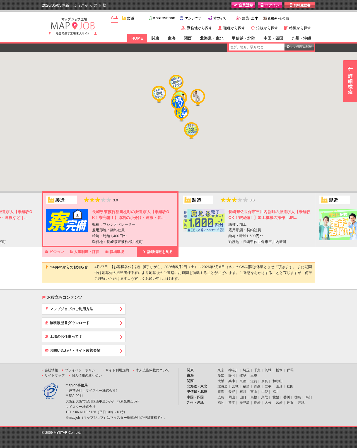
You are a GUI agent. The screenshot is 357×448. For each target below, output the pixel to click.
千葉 (257, 370)
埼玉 (246, 370)
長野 (231, 392)
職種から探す (234, 28)
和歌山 (277, 381)
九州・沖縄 (301, 38)
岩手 (268, 386)
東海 (171, 38)
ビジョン (54, 251)
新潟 (221, 392)
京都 (243, 381)
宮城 (235, 386)
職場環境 (114, 251)
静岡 (231, 375)
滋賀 (253, 381)
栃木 (279, 370)
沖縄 (301, 402)
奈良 (264, 381)
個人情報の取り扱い (87, 375)
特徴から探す (300, 28)
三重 (253, 375)
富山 (253, 392)
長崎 (257, 402)
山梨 (264, 392)
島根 (253, 397)
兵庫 (231, 381)
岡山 (231, 397)
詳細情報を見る (158, 251)
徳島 (298, 397)
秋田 (290, 386)
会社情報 (51, 370)
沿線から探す (267, 28)
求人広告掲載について (152, 370)
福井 (275, 392)
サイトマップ (55, 375)
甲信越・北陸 (243, 38)
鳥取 (264, 397)
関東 (155, 38)
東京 (221, 370)
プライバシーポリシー (81, 370)
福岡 (221, 402)
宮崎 (279, 402)
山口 (243, 397)
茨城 (268, 370)
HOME (137, 38)
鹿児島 (245, 402)
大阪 (221, 381)
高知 (308, 397)
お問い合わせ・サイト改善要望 (72, 350)
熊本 (231, 402)
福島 (246, 386)
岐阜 (243, 375)
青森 (257, 386)
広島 (221, 397)
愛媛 (275, 397)
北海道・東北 (211, 38)
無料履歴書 (300, 5)
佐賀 (290, 402)
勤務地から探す (199, 28)
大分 (268, 402)
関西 (188, 38)
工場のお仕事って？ (63, 336)
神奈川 (233, 370)
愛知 (221, 375)
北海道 (223, 386)
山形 (279, 386)
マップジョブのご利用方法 (69, 309)
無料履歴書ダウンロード (67, 323)
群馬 (290, 370)
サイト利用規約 (117, 370)
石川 (243, 392)
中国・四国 (273, 38)
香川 (286, 397)
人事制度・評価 (84, 251)
